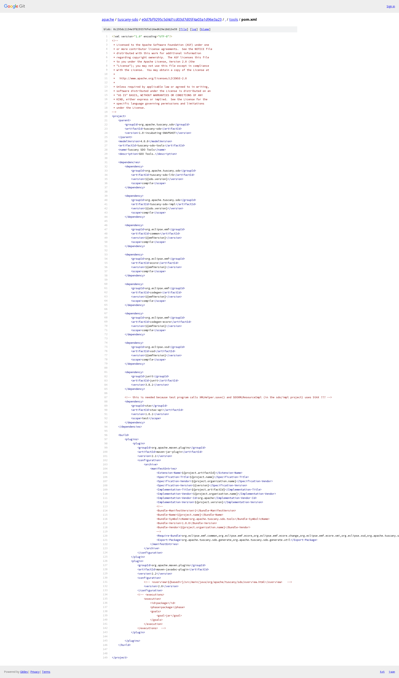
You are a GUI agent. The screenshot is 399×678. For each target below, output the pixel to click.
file (183, 29)
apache (108, 19)
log (194, 29)
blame (205, 29)
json (392, 671)
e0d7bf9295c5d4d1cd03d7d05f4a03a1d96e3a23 (182, 19)
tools (233, 19)
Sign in (391, 6)
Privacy (35, 672)
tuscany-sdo (128, 19)
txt (382, 671)
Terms (46, 672)
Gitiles (24, 672)
